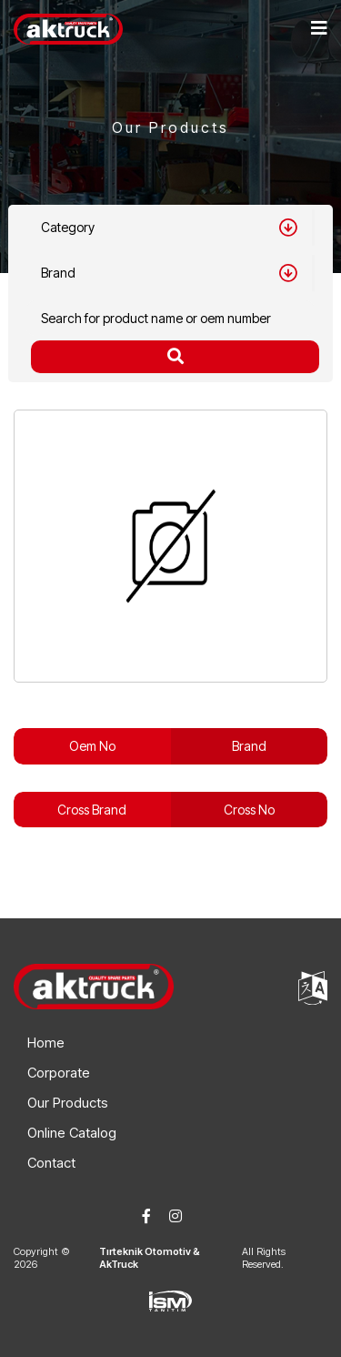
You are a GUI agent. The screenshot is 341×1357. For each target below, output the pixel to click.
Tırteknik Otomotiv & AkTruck (149, 1258)
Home (46, 1042)
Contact (51, 1162)
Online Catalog (71, 1132)
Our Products (67, 1102)
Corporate (58, 1072)
